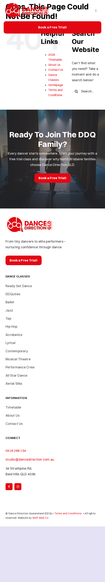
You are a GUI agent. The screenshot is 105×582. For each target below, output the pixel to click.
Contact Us (55, 70)
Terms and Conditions (68, 513)
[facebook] (9, 486)
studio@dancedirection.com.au (30, 459)
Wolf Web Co (40, 517)
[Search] (76, 91)
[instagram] (17, 486)
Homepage (55, 85)
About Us (54, 65)
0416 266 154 (16, 451)
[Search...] (85, 91)
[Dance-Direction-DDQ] (27, 3)
